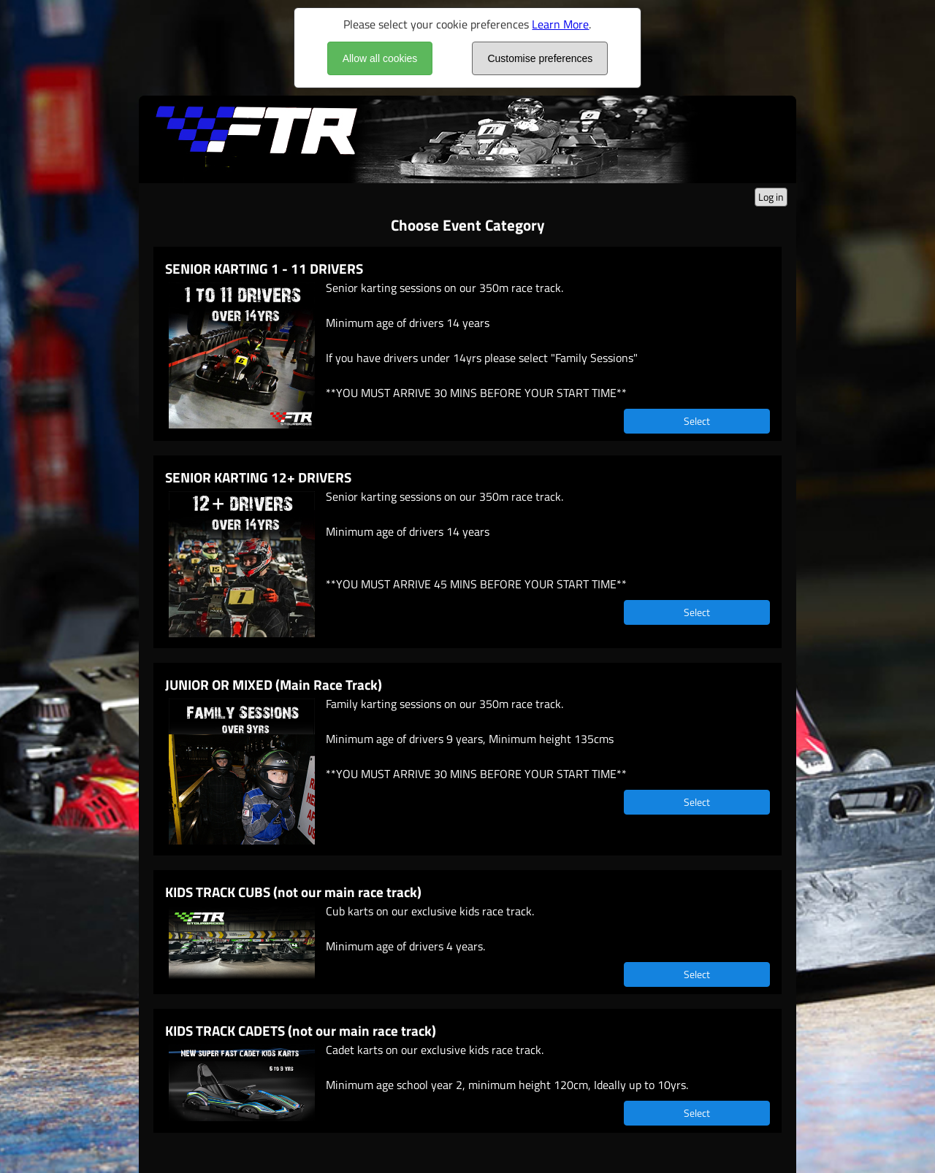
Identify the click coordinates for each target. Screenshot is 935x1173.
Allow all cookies (380, 58)
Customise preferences (539, 58)
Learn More (560, 24)
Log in (771, 196)
